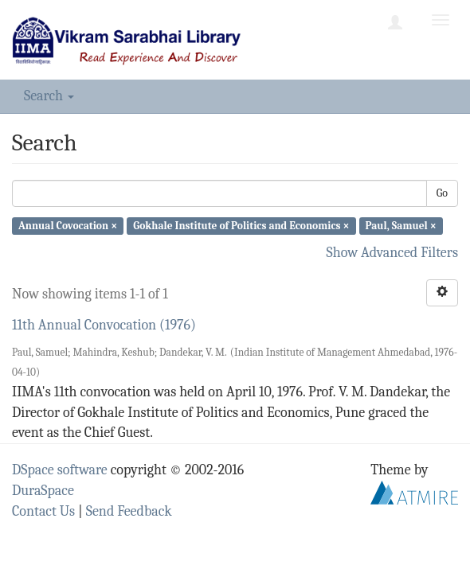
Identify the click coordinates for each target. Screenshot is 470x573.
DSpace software (60, 470)
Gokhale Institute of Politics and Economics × (241, 226)
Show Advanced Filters (393, 252)
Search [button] (49, 96)
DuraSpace (43, 490)
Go (442, 193)
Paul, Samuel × (401, 226)
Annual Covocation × (67, 226)
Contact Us (43, 511)
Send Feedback (129, 511)
